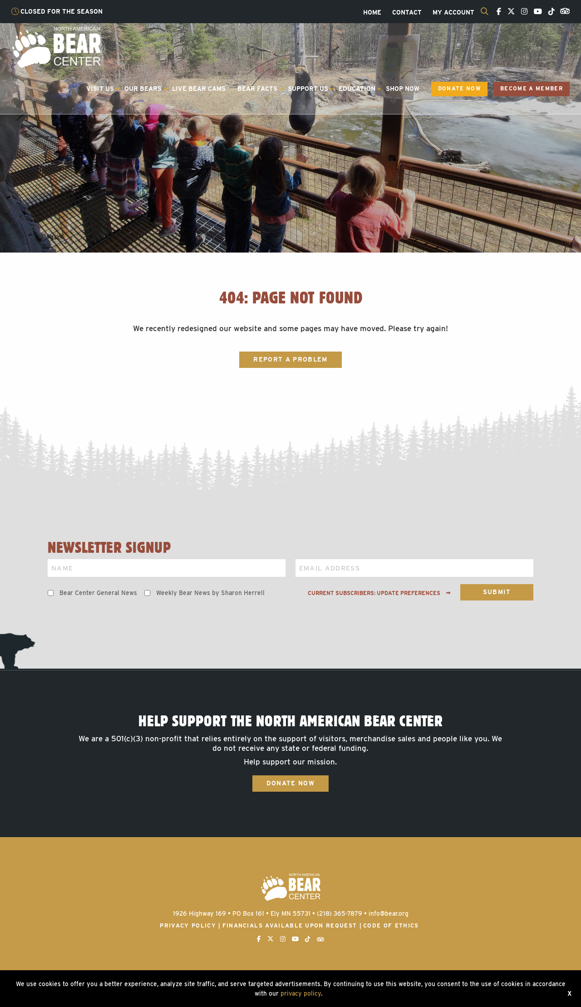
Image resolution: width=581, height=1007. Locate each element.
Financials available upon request (289, 925)
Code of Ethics (391, 925)
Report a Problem (290, 359)
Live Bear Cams (199, 88)
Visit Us (100, 88)
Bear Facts (257, 88)
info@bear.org (389, 913)
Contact (407, 13)
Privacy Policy (188, 925)
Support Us (308, 88)
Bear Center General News (98, 592)
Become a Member (531, 88)
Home (372, 13)
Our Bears (143, 88)
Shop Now (402, 88)
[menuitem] (372, 13)
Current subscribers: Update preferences (379, 593)
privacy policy (301, 993)
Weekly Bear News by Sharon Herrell (210, 592)
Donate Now (459, 88)
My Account (453, 13)
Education (357, 88)
